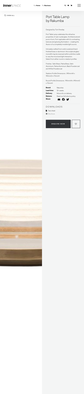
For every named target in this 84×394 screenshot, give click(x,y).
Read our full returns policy (66, 96)
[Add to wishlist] (76, 124)
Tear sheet (50, 111)
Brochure (50, 114)
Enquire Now (58, 124)
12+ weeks (60, 90)
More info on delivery (64, 93)
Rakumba (60, 88)
